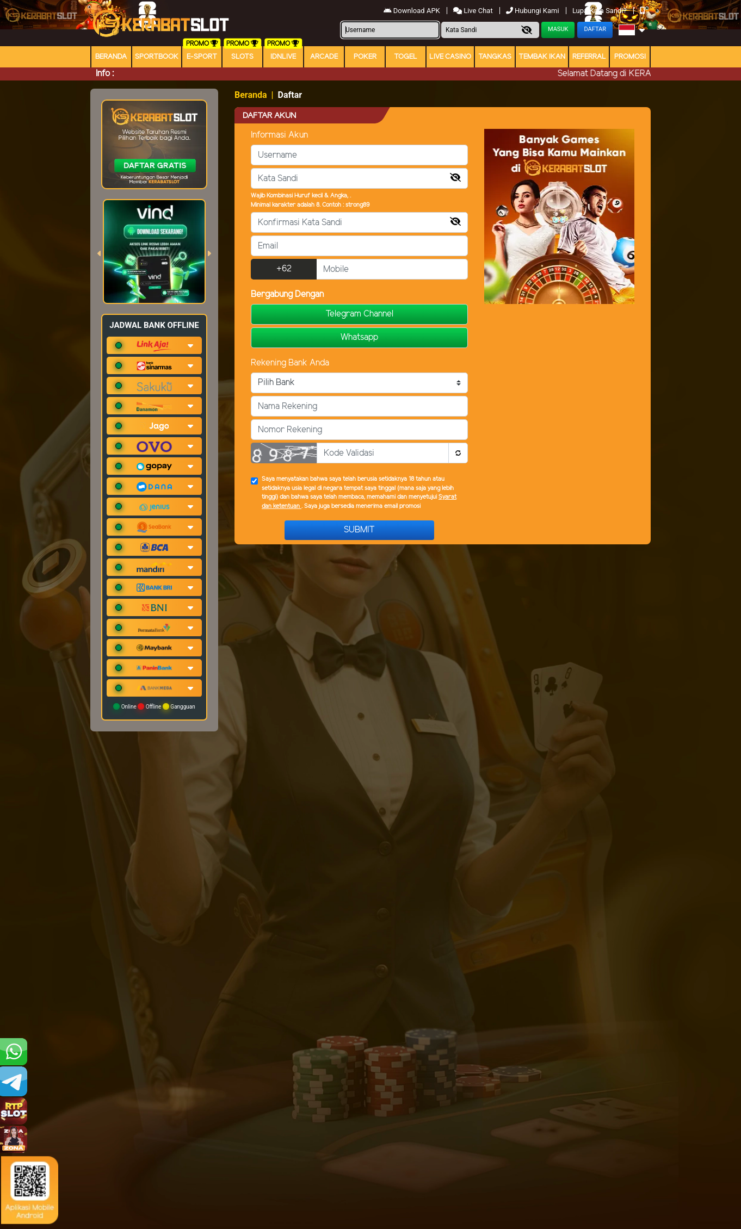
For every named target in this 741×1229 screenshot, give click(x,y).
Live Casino (450, 57)
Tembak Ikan (541, 57)
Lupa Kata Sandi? (600, 11)
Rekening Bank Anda (290, 363)
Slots (242, 57)
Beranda (111, 57)
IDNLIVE (283, 57)
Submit (359, 530)
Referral (589, 57)
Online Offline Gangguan (154, 706)
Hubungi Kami (533, 11)
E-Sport (202, 57)
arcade (324, 57)
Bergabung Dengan (287, 294)
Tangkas (494, 57)
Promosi (630, 57)
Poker (365, 57)
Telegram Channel (359, 314)
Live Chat (474, 11)
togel (405, 57)
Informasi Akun (279, 135)
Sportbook (156, 57)
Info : (105, 74)
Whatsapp (359, 337)
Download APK (413, 11)
